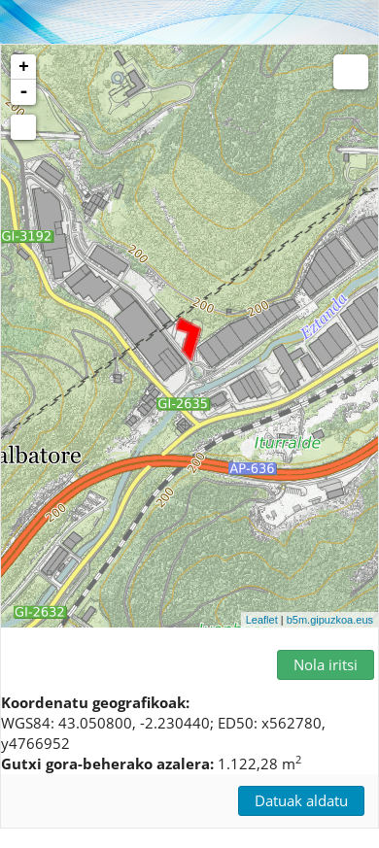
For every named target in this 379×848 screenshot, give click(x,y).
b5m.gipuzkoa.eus (330, 620)
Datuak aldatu (301, 800)
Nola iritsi (325, 664)
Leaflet (262, 620)
